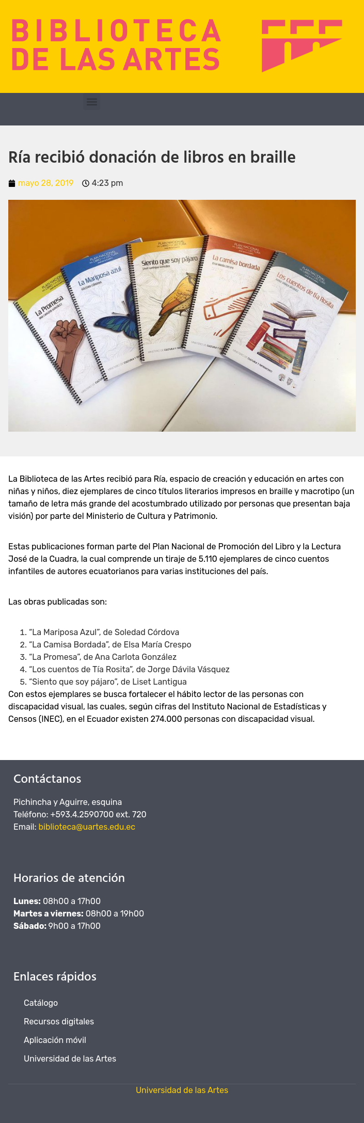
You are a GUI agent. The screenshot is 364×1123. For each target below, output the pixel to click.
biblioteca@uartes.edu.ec (87, 827)
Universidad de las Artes (70, 1059)
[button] (91, 101)
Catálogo (41, 1003)
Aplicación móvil (55, 1040)
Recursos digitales (59, 1021)
